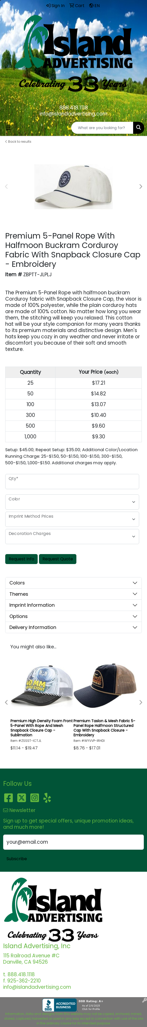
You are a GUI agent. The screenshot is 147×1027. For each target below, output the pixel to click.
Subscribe (17, 859)
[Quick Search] (102, 128)
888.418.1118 (73, 107)
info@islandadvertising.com (73, 113)
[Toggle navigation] (8, 127)
